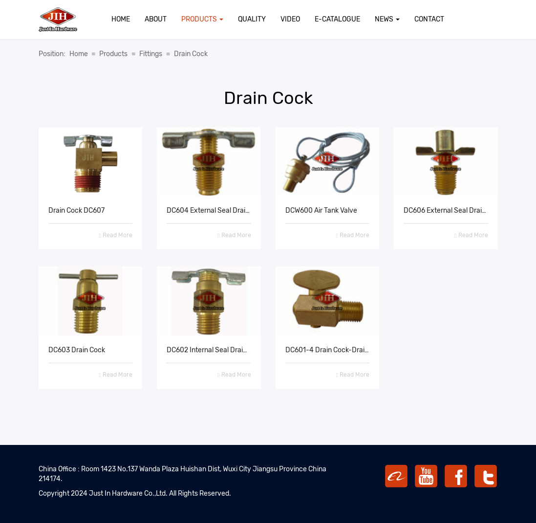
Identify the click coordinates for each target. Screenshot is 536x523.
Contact (429, 19)
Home (120, 19)
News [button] (387, 19)
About (156, 19)
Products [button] (202, 19)
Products (113, 54)
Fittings (150, 54)
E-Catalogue (337, 19)
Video (290, 19)
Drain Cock (191, 54)
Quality (252, 19)
